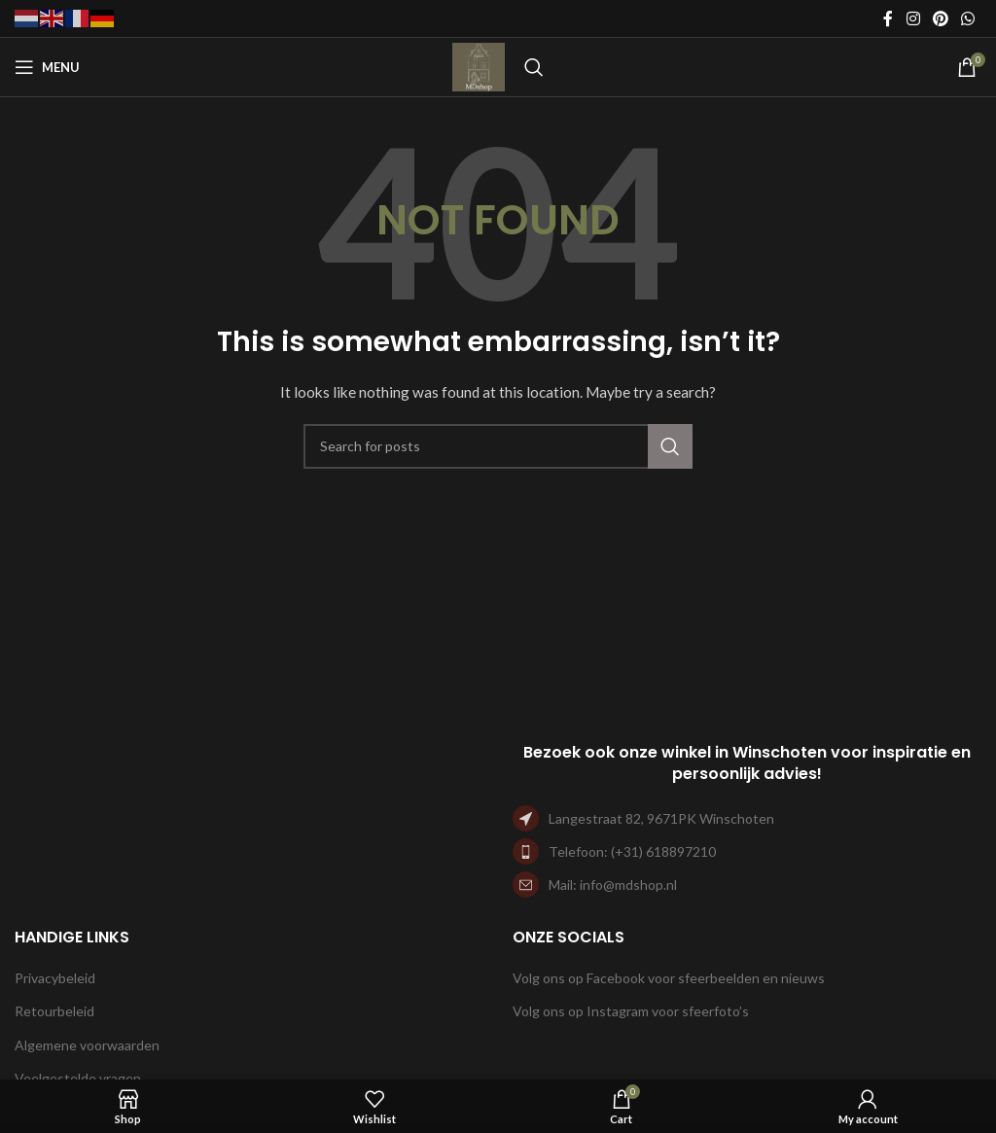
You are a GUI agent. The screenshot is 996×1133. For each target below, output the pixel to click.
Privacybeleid (55, 978)
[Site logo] (478, 65)
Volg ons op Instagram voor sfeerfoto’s (631, 1011)
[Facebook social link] (888, 18)
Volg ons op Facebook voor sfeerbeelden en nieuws (669, 978)
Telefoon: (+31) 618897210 (632, 851)
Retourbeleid (54, 1011)
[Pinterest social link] (940, 18)
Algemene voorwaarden (87, 1045)
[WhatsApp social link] (968, 18)
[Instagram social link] (913, 18)
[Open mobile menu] (47, 67)
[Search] (534, 67)
